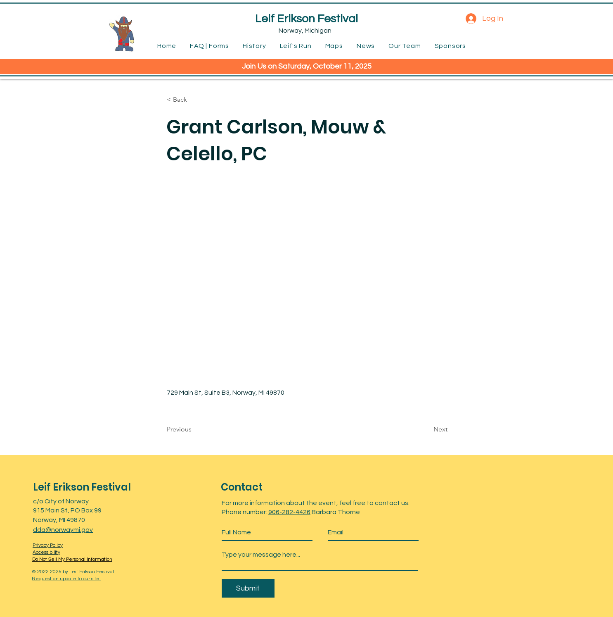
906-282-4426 (289, 512)
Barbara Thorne (335, 512)
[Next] (426, 429)
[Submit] (248, 588)
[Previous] (194, 429)
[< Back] (194, 99)
